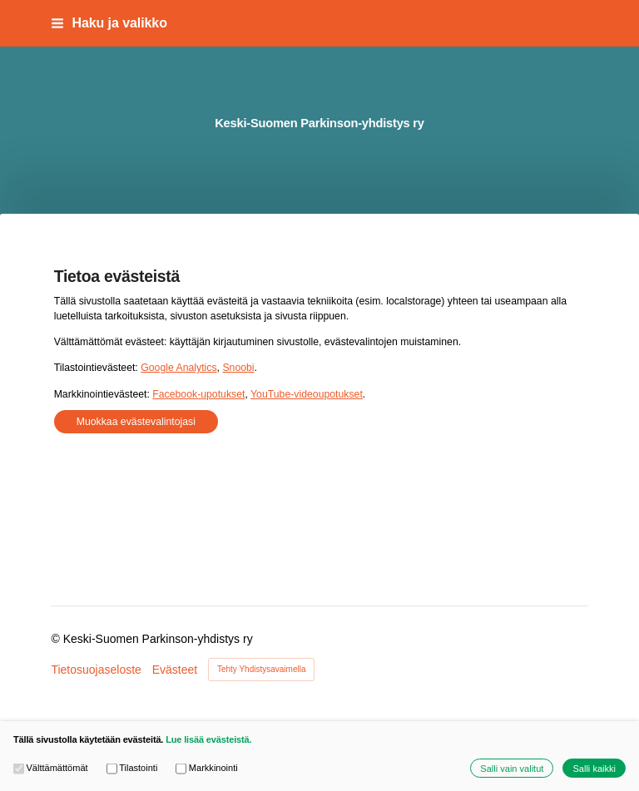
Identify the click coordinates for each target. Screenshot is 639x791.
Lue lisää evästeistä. (208, 739)
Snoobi (238, 367)
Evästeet (174, 669)
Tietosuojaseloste (96, 669)
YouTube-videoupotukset (306, 394)
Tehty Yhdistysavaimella (261, 669)
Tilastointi (132, 768)
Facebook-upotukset (198, 394)
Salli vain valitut (511, 769)
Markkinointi (206, 768)
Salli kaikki (594, 769)
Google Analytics (178, 367)
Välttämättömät (50, 768)
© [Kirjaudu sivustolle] (56, 638)
